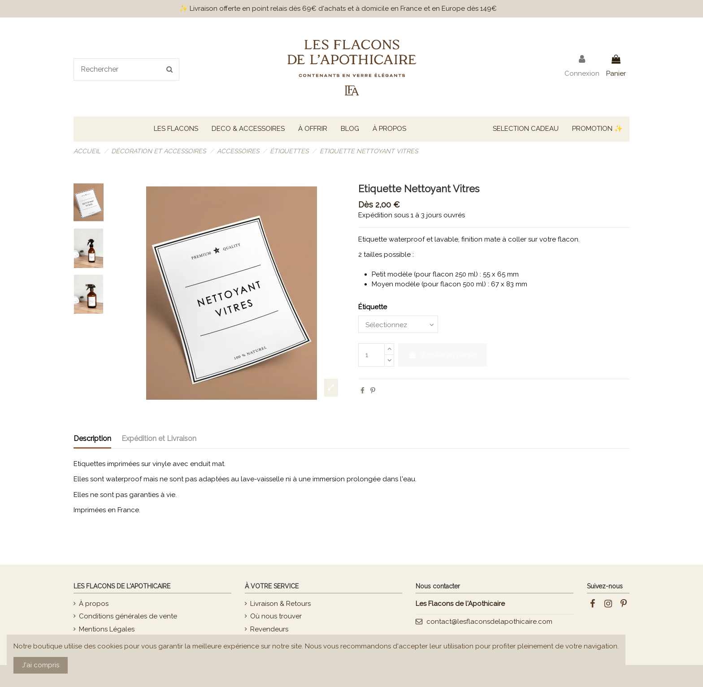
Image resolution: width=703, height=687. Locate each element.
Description (92, 438)
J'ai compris (40, 665)
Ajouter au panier (442, 355)
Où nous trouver (276, 616)
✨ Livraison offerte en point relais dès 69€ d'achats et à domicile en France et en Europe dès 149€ (338, 8)
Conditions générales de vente (128, 616)
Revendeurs (269, 629)
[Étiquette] (398, 324)
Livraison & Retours (280, 604)
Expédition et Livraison (159, 438)
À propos (93, 604)
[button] (176, 129)
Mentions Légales (107, 629)
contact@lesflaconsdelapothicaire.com (489, 622)
